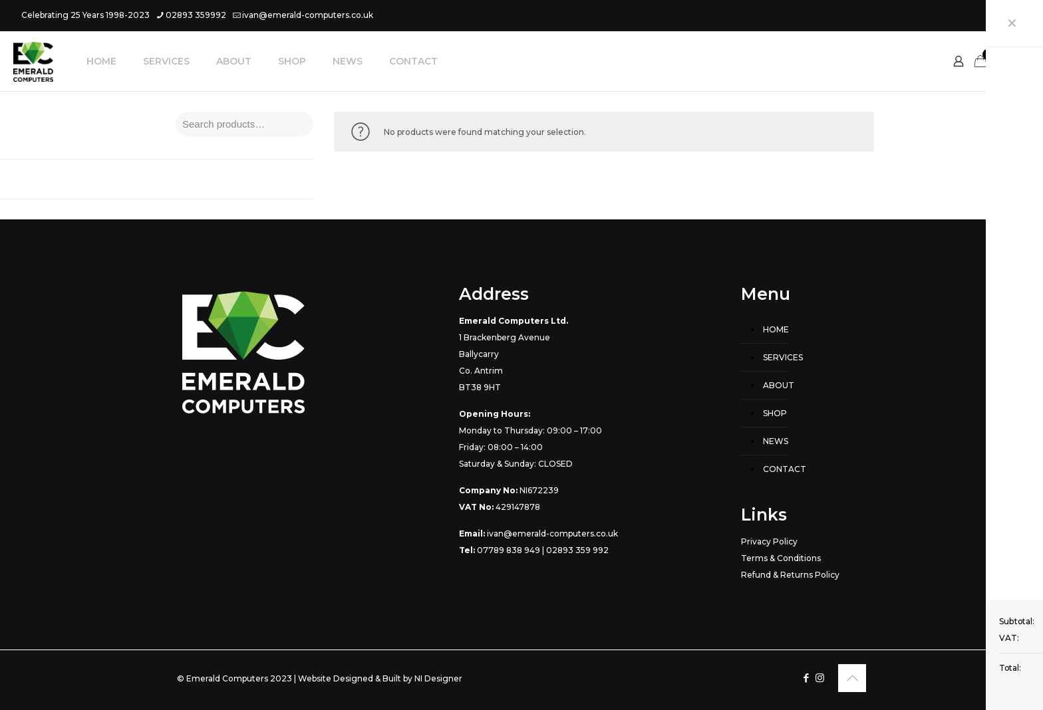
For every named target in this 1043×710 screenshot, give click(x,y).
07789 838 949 (508, 550)
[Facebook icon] (997, 15)
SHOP (775, 413)
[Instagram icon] (1014, 15)
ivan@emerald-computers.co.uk (552, 533)
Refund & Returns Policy (790, 575)
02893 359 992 (577, 550)
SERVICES (783, 357)
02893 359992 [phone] (196, 15)
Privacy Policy (769, 541)
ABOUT (778, 385)
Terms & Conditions (781, 558)
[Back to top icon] (852, 678)
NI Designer (438, 678)
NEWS (775, 441)
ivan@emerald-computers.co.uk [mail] (307, 15)
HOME (776, 329)
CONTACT (784, 469)
